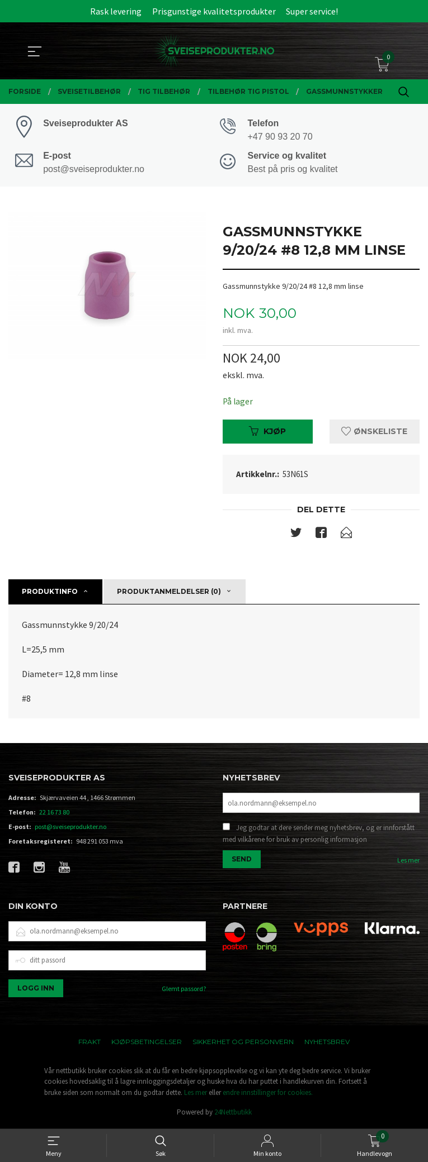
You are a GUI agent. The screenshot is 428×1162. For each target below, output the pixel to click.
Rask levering (116, 11)
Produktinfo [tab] (50, 593)
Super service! (312, 11)
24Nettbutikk (233, 1114)
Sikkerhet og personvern (243, 1043)
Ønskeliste (374, 433)
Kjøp (267, 433)
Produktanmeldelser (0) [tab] (169, 593)
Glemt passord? (184, 990)
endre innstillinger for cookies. (268, 1094)
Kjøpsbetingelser (146, 1043)
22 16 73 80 (54, 814)
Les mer (408, 863)
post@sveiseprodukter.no (70, 829)
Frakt (89, 1043)
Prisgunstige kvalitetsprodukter (214, 11)
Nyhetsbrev (327, 1043)
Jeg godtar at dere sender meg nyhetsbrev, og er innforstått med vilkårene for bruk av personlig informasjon (319, 836)
